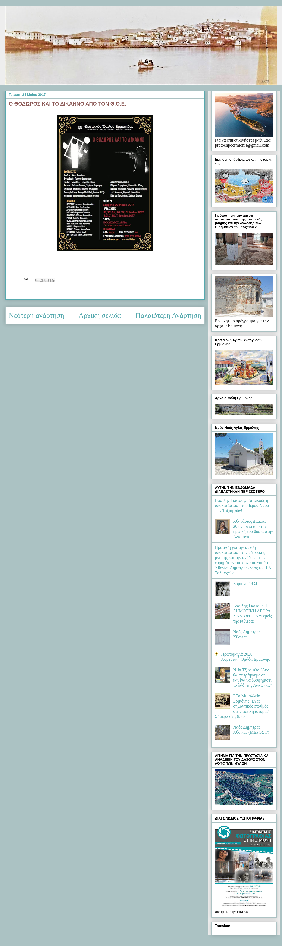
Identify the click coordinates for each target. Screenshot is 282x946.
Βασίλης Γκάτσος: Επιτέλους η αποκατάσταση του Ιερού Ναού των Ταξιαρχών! (242, 505)
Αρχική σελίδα (100, 315)
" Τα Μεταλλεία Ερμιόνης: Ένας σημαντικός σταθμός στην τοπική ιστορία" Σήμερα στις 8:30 (242, 706)
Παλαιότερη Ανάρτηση (168, 315)
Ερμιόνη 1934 (245, 583)
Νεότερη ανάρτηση (36, 315)
